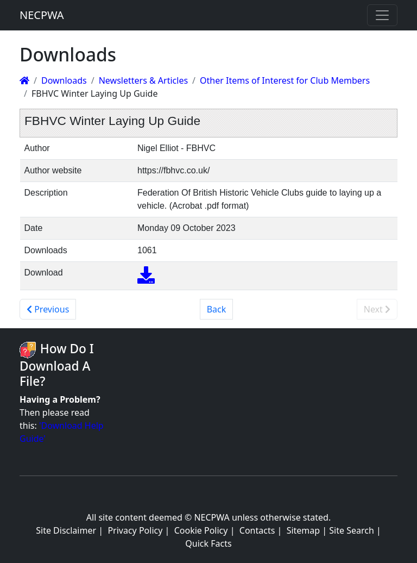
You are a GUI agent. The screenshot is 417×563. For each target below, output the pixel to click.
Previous (48, 309)
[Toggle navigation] (382, 15)
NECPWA (42, 15)
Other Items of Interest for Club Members (285, 80)
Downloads (64, 80)
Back (216, 309)
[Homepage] (24, 80)
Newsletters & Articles (143, 80)
